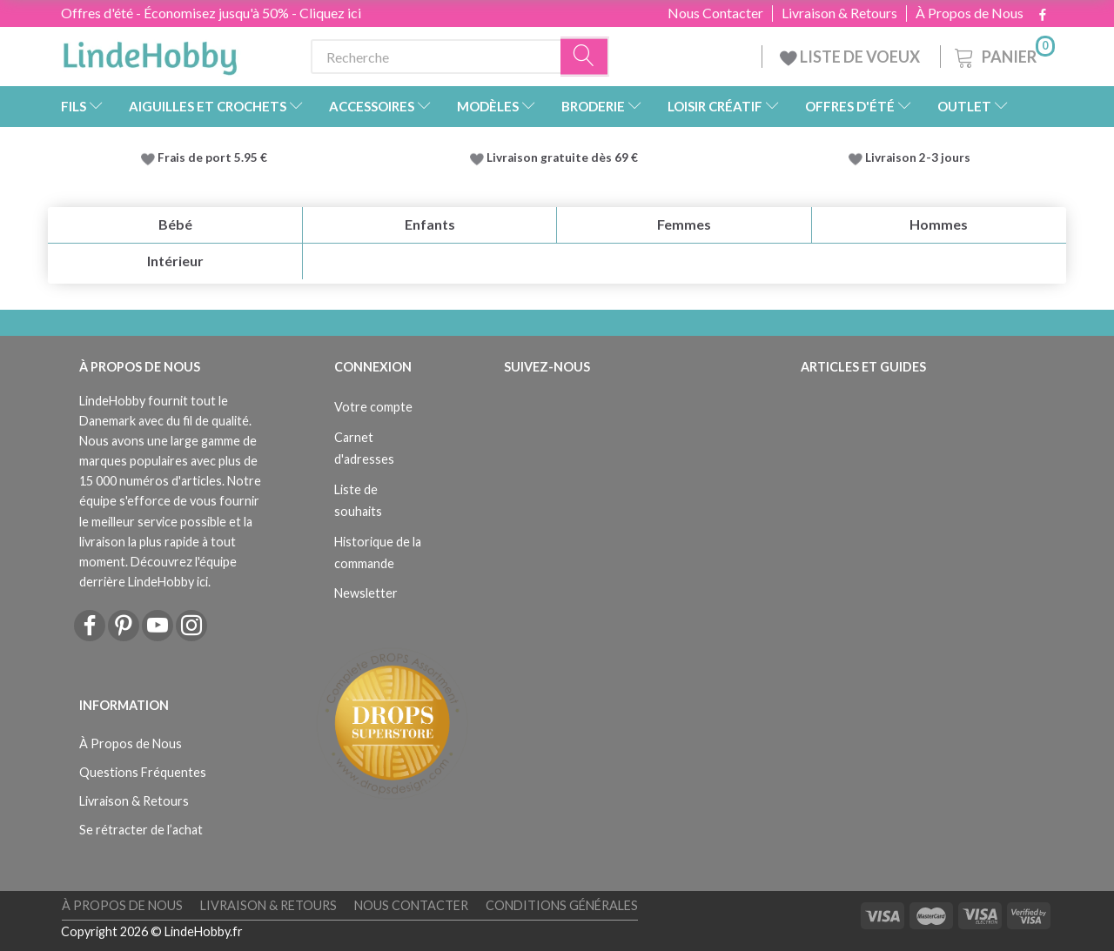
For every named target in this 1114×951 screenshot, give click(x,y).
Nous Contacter (715, 13)
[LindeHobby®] (149, 53)
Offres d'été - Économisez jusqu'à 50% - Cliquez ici (211, 12)
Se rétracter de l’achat (141, 829)
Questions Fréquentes (142, 772)
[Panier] (1003, 54)
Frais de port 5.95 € (212, 157)
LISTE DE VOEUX (851, 56)
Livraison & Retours (839, 13)
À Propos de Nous (969, 13)
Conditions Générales (562, 905)
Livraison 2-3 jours (917, 157)
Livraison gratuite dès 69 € (565, 157)
